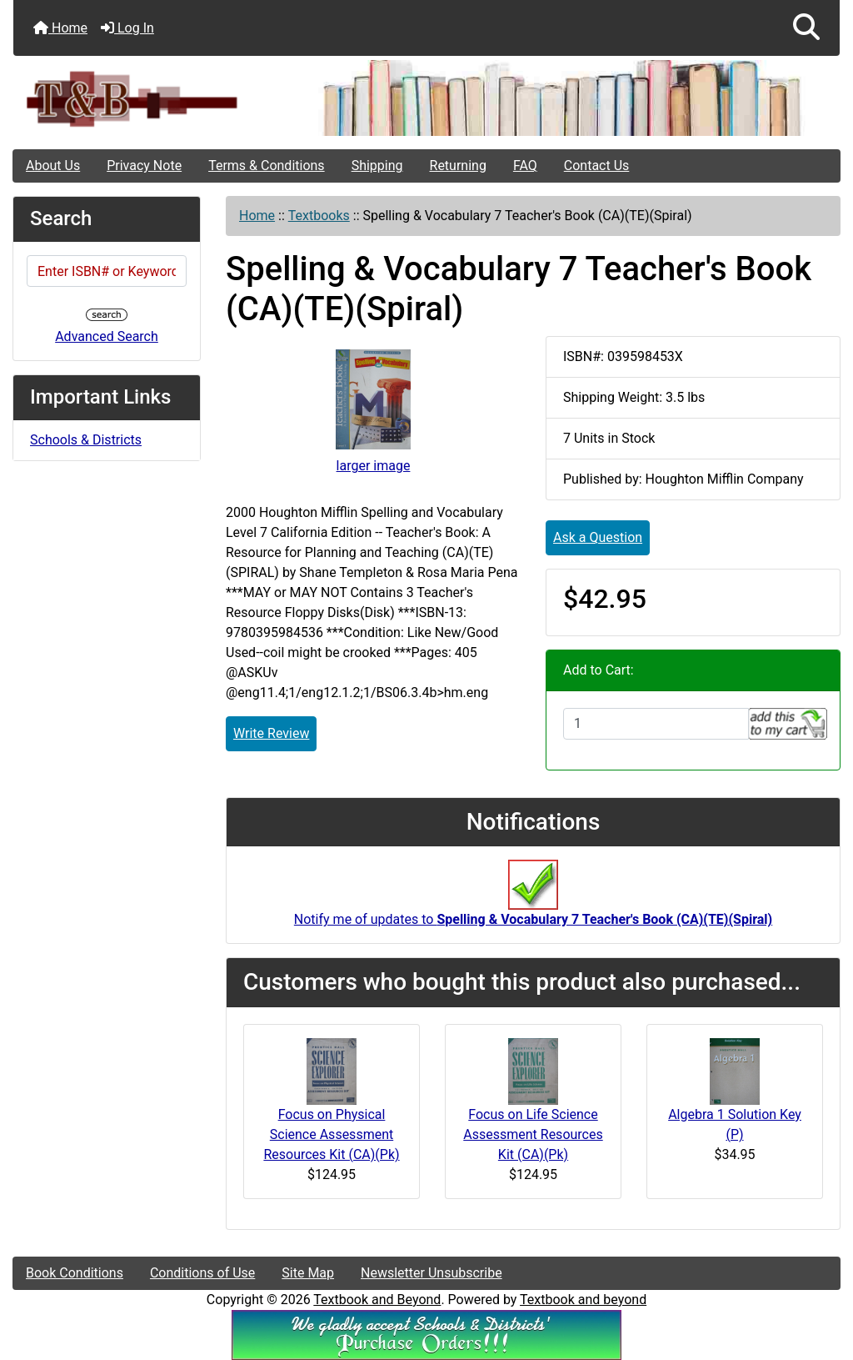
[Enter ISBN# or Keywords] (107, 271)
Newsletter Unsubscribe (431, 1273)
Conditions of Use (202, 1273)
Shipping (377, 165)
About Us (53, 165)
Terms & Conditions (266, 165)
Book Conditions (74, 1273)
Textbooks (319, 215)
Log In (127, 28)
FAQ (525, 165)
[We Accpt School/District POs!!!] (426, 1334)
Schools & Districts (86, 440)
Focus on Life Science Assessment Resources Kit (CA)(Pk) (532, 1134)
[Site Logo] (151, 98)
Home (60, 28)
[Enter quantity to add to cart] (656, 724)
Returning (458, 165)
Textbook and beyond (583, 1299)
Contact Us (597, 165)
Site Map (308, 1273)
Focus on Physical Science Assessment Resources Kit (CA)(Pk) (331, 1134)
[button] (806, 28)
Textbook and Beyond (377, 1299)
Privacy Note (144, 165)
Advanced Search (106, 336)
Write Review (271, 733)
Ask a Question (597, 537)
